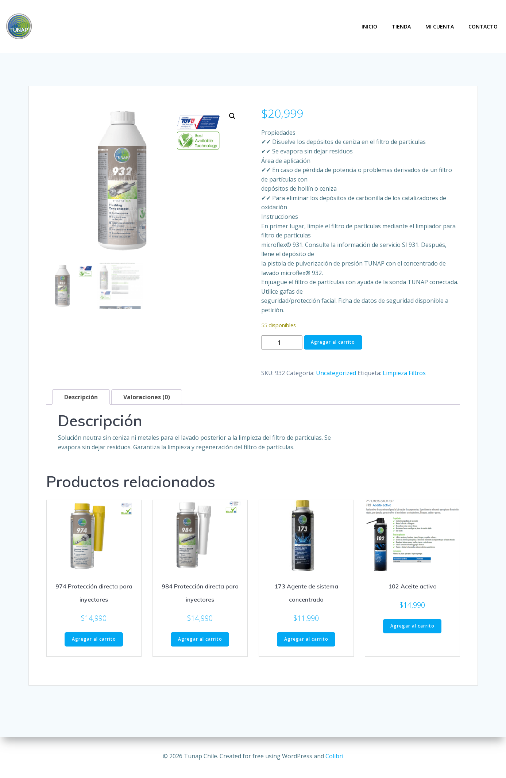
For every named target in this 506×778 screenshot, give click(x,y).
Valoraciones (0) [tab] (146, 396)
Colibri (334, 756)
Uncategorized (336, 371)
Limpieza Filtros (404, 371)
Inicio (370, 25)
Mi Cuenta (440, 25)
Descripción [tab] (81, 396)
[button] (232, 114)
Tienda (402, 25)
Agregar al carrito (333, 340)
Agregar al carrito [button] (94, 637)
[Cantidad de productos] (281, 341)
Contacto (484, 25)
